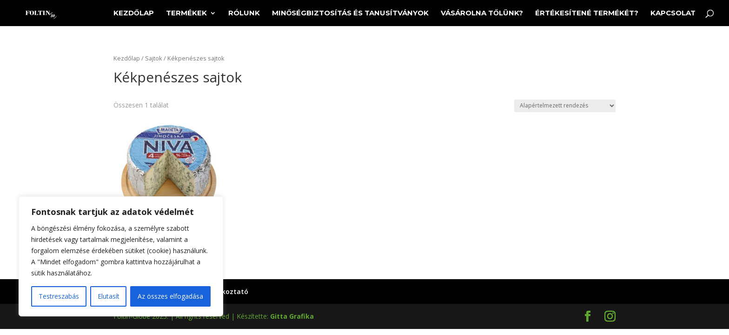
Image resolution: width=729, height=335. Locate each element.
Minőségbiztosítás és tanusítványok (350, 13)
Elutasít (108, 296)
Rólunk (244, 13)
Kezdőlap (133, 13)
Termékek (186, 13)
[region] (121, 256)
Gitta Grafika (292, 316)
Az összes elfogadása (170, 296)
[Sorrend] (565, 106)
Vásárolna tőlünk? (482, 13)
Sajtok (153, 58)
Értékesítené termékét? (586, 13)
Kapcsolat (673, 13)
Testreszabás (59, 296)
